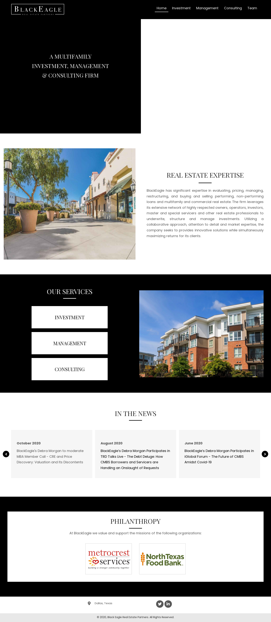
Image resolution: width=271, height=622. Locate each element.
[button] (6, 454)
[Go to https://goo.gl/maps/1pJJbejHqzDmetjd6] (118, 603)
